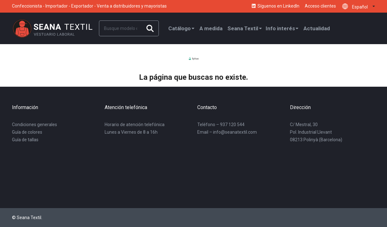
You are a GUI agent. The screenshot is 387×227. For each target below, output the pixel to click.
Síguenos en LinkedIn (275, 6)
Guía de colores (27, 132)
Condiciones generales (34, 124)
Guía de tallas (25, 139)
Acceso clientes (320, 6)
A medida (210, 28)
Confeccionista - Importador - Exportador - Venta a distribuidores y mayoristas (89, 6)
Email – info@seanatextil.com (227, 132)
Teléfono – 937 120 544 (221, 124)
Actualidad (316, 28)
